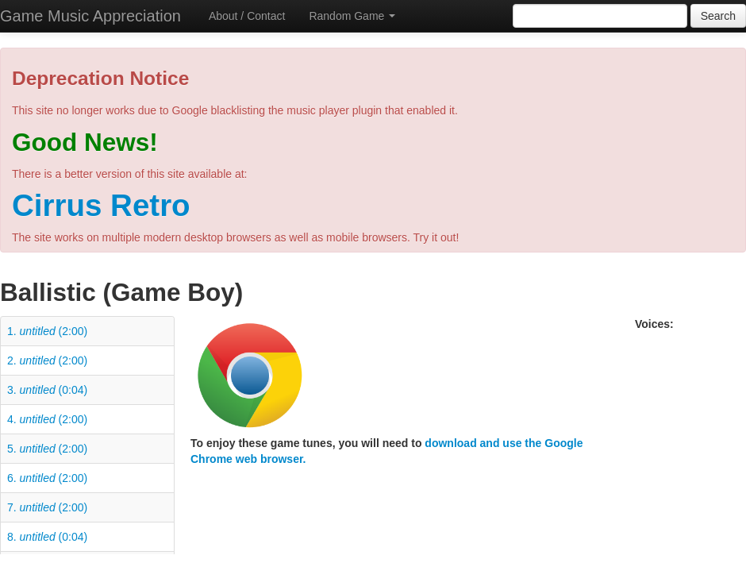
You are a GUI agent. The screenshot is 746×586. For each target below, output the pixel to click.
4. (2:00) (47, 419)
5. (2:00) (47, 448)
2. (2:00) (47, 360)
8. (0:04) (47, 536)
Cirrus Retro (101, 205)
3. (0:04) (47, 390)
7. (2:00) (47, 507)
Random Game (352, 16)
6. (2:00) (47, 478)
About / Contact (247, 16)
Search (718, 16)
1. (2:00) (47, 331)
